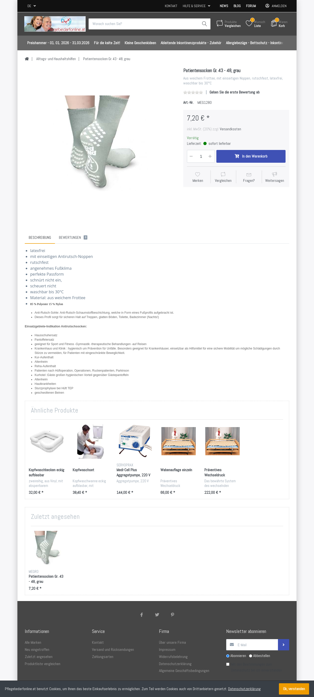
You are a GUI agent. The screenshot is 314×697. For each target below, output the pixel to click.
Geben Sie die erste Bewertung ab (234, 92)
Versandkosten (230, 129)
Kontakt (171, 6)
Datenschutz (240, 670)
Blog (237, 6)
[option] (100, 143)
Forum (251, 6)
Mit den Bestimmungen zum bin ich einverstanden (256, 667)
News (224, 6)
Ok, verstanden (294, 688)
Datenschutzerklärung (244, 688)
